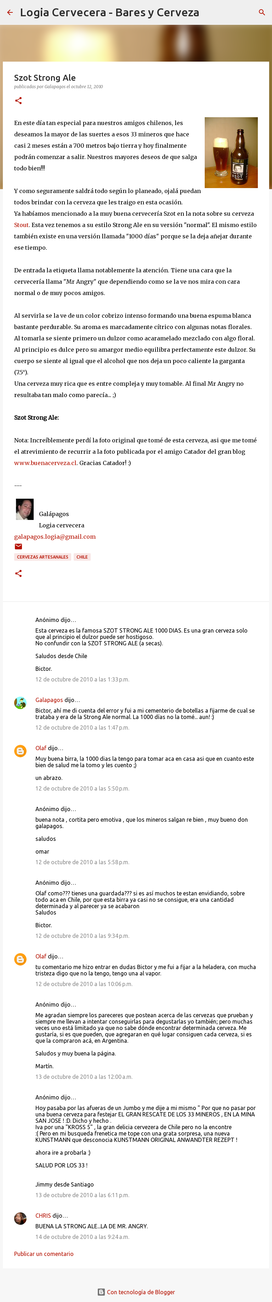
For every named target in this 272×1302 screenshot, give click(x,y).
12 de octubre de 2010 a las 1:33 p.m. (82, 679)
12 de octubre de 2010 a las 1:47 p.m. (82, 727)
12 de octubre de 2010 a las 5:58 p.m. (82, 862)
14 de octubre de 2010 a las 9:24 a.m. (82, 1237)
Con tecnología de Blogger (136, 1292)
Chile (82, 557)
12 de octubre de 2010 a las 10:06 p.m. (83, 984)
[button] (18, 101)
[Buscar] (209, 12)
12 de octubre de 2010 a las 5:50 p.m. (82, 788)
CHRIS (43, 1215)
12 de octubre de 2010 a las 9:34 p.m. (82, 936)
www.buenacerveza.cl (45, 462)
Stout (21, 224)
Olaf (40, 748)
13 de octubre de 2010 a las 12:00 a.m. (83, 1077)
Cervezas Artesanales (42, 557)
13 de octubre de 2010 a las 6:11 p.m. (82, 1195)
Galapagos (49, 700)
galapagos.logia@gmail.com (55, 536)
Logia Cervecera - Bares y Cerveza (109, 12)
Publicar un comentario (44, 1254)
